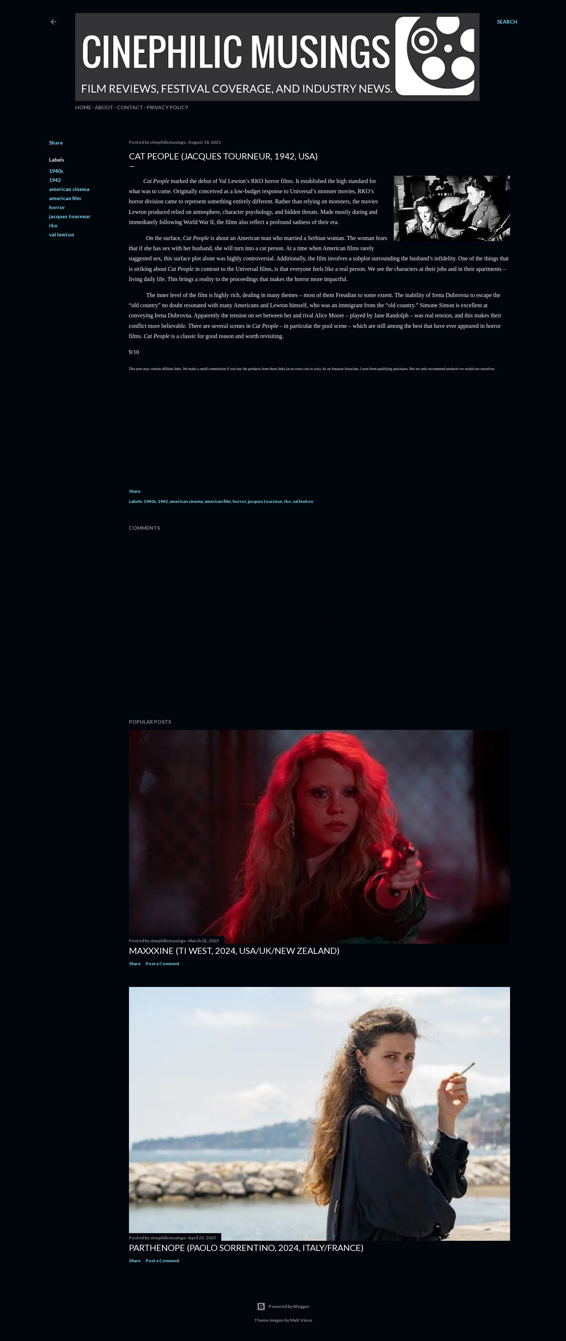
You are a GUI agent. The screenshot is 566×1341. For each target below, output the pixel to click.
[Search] (507, 22)
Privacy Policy (167, 107)
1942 (55, 180)
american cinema (69, 189)
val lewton (61, 234)
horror (57, 207)
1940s (56, 171)
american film (65, 198)
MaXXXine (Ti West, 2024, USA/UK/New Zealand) (234, 950)
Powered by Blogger (283, 1306)
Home (83, 107)
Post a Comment (162, 963)
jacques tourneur (69, 216)
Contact (130, 107)
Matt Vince (301, 1320)
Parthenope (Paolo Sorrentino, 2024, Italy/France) (246, 1247)
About (104, 107)
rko (53, 225)
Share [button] (56, 142)
